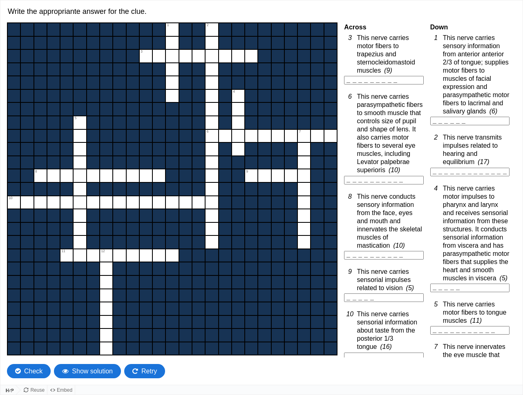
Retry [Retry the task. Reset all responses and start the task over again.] (149, 369)
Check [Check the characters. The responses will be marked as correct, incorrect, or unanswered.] (33, 369)
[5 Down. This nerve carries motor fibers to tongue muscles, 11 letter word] (470, 330)
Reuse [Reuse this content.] (37, 388)
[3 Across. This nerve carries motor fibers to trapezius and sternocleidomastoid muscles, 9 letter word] (383, 80)
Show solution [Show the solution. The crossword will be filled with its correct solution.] (92, 369)
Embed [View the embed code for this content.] (64, 388)
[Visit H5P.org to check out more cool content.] (8, 388)
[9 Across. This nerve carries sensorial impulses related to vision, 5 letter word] (383, 297)
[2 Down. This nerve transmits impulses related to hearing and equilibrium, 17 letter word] (470, 172)
